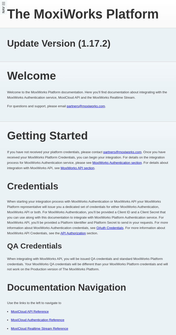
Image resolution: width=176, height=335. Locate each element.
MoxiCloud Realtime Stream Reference (39, 328)
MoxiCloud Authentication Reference (37, 320)
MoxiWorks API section (77, 168)
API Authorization (73, 233)
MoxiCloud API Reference (30, 311)
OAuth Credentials (110, 228)
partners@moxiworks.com (86, 106)
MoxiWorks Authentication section (117, 163)
